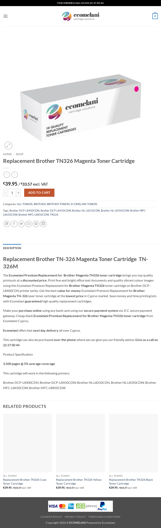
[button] (5, 16)
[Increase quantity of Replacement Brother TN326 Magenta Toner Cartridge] (18, 193)
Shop (20, 154)
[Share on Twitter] (21, 223)
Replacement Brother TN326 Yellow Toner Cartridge (79, 481)
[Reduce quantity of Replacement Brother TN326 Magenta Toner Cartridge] (5, 193)
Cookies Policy (51, 516)
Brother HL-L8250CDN (86, 210)
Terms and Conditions (104, 516)
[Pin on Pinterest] (36, 223)
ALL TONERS (24, 204)
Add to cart (39, 192)
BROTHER (40, 204)
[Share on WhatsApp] (6, 223)
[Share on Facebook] (14, 223)
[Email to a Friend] (28, 223)
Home (7, 154)
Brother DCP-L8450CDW (56, 210)
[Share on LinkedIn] (43, 223)
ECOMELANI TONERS (84, 204)
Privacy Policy (75, 516)
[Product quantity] (12, 193)
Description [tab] (12, 248)
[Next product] (6, 175)
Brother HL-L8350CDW (115, 210)
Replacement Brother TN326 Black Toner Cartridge (131, 481)
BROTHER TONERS (58, 204)
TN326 (54, 214)
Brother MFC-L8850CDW (33, 214)
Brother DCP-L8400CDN (24, 210)
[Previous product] (14, 175)
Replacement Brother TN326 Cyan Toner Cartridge (24, 481)
